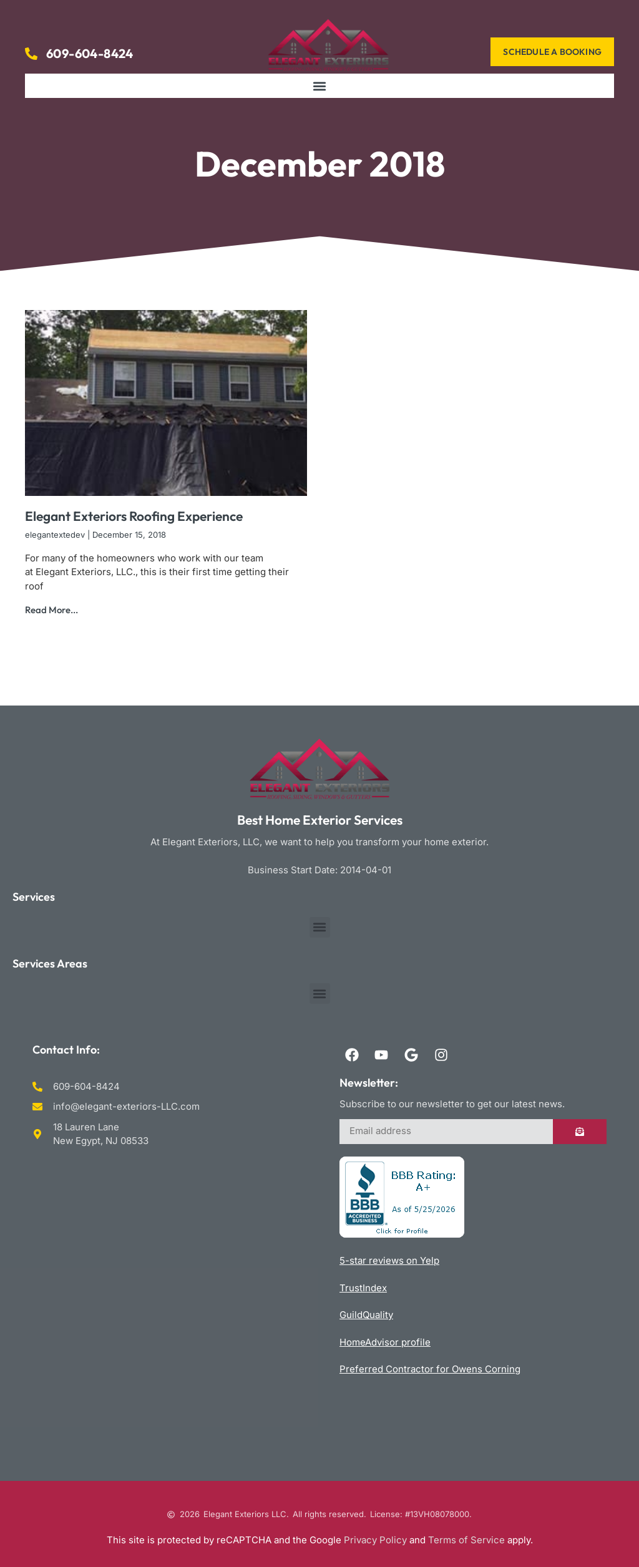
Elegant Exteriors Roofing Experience (134, 516)
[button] (320, 85)
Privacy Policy (375, 1540)
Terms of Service (466, 1540)
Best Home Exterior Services (319, 820)
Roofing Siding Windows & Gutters (166, 1301)
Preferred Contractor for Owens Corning (429, 1369)
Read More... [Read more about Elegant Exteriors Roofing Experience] (51, 610)
